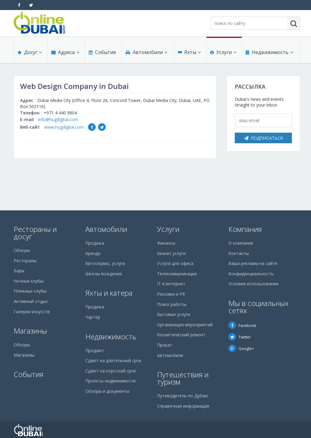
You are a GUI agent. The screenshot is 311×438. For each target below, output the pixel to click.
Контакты (238, 253)
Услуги (223, 52)
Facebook (242, 325)
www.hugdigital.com (64, 127)
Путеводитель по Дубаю (182, 396)
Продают (94, 350)
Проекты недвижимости (110, 381)
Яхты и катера (108, 293)
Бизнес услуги (171, 253)
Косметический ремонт (181, 335)
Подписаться (263, 138)
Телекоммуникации (177, 274)
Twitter (239, 337)
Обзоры (22, 250)
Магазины (30, 331)
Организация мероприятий (185, 325)
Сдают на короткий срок (110, 371)
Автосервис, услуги (105, 263)
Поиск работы (171, 304)
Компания (245, 229)
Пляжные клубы (30, 291)
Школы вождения (103, 274)
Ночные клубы (28, 281)
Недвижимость (269, 52)
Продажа (94, 243)
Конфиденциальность (251, 274)
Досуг (30, 52)
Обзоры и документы (107, 391)
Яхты (189, 52)
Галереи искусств (32, 311)
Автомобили (146, 52)
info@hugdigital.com (58, 119)
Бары (19, 270)
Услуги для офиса (175, 263)
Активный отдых (31, 301)
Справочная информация (183, 406)
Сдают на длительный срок (113, 360)
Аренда (92, 253)
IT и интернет (171, 284)
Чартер (92, 317)
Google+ (241, 348)
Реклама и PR (171, 294)
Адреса (65, 52)
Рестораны (25, 260)
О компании (240, 243)
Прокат (164, 345)
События (102, 52)
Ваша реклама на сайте (252, 263)
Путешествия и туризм (183, 378)
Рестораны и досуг (35, 232)
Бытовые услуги (173, 314)
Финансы (166, 243)
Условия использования (253, 284)
